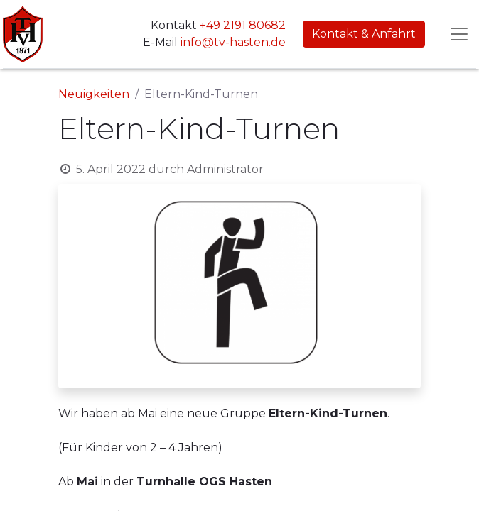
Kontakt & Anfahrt (364, 33)
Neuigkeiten (93, 94)
